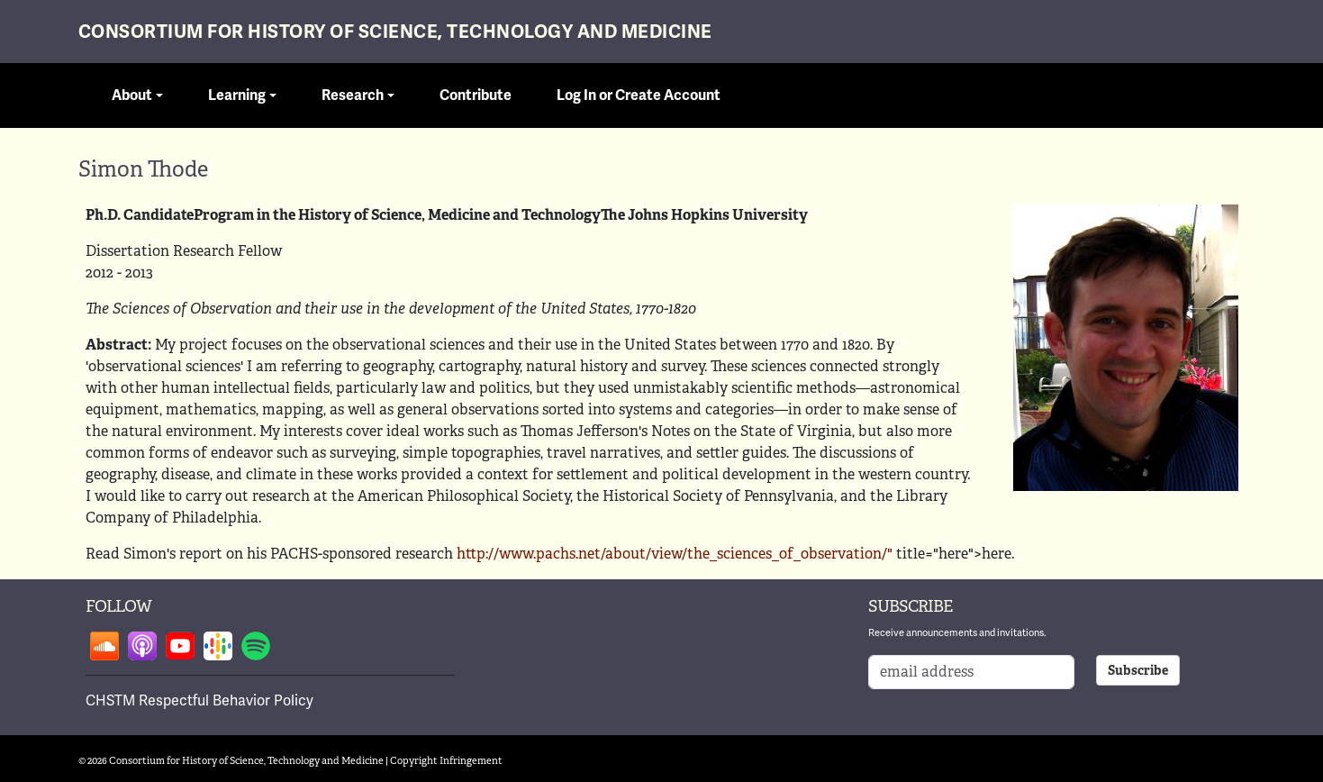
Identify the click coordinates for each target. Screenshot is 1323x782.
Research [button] (353, 95)
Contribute (475, 95)
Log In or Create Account (638, 95)
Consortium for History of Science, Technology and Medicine (395, 32)
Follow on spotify (255, 646)
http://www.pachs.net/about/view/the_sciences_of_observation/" (675, 553)
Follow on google (218, 646)
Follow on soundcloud (104, 646)
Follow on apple (142, 646)
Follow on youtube (180, 646)
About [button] (132, 95)
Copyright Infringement (446, 760)
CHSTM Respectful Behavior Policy (199, 701)
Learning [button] (237, 95)
